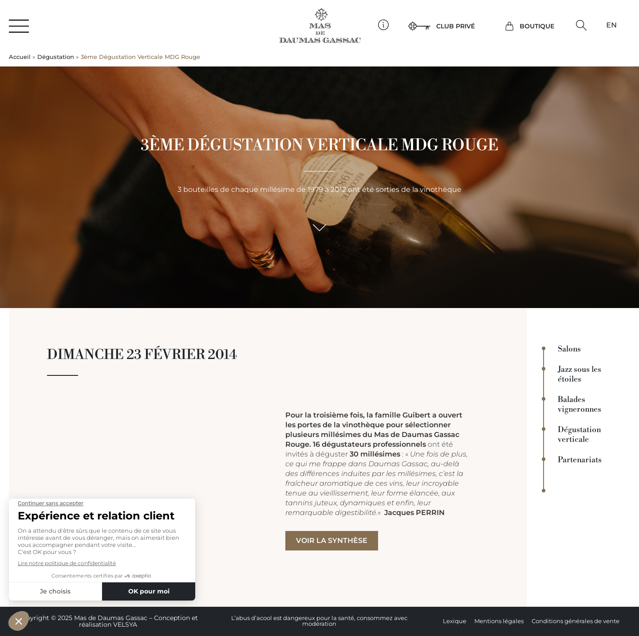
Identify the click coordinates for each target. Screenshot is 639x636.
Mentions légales (499, 621)
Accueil (20, 57)
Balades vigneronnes (579, 404)
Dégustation (55, 57)
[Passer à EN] (611, 25)
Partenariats (580, 460)
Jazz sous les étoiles (579, 374)
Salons (569, 349)
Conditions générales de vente (575, 621)
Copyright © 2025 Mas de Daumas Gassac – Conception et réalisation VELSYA (108, 621)
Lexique (454, 621)
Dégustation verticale (579, 435)
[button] (581, 25)
